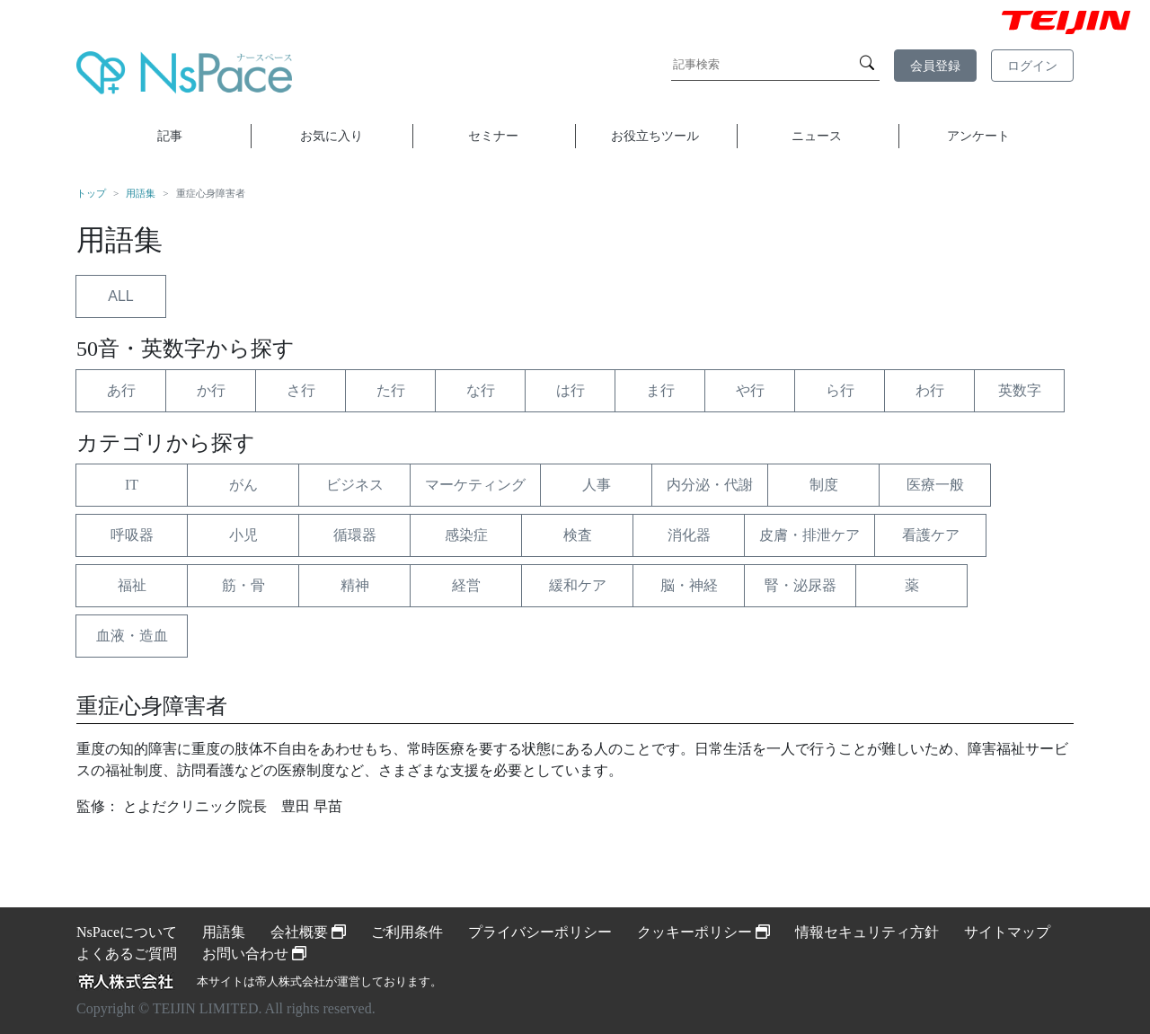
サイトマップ (1007, 932)
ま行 (660, 390)
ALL (120, 296)
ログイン (1032, 65)
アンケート (978, 135)
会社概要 (308, 932)
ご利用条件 (407, 932)
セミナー (493, 135)
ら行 (840, 390)
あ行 (121, 390)
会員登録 (935, 65)
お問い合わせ (254, 953)
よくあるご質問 (126, 953)
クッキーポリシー (703, 932)
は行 (570, 390)
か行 (211, 390)
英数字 (1019, 390)
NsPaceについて (126, 932)
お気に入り (331, 135)
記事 (169, 135)
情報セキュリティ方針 (867, 932)
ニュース (817, 135)
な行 (480, 390)
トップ (91, 193)
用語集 (140, 193)
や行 (750, 390)
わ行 (930, 390)
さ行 (301, 390)
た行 (390, 390)
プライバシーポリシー (540, 932)
